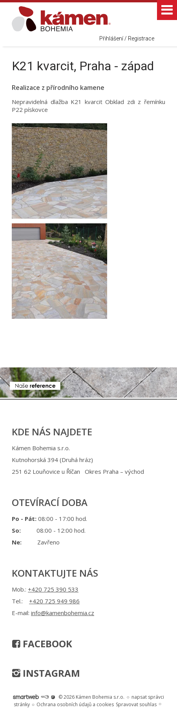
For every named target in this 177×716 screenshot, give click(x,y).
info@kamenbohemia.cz (62, 613)
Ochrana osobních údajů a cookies (75, 704)
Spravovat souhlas (136, 704)
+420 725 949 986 (54, 601)
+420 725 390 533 (53, 589)
